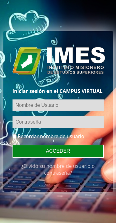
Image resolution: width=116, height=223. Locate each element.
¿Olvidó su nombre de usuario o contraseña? (58, 169)
